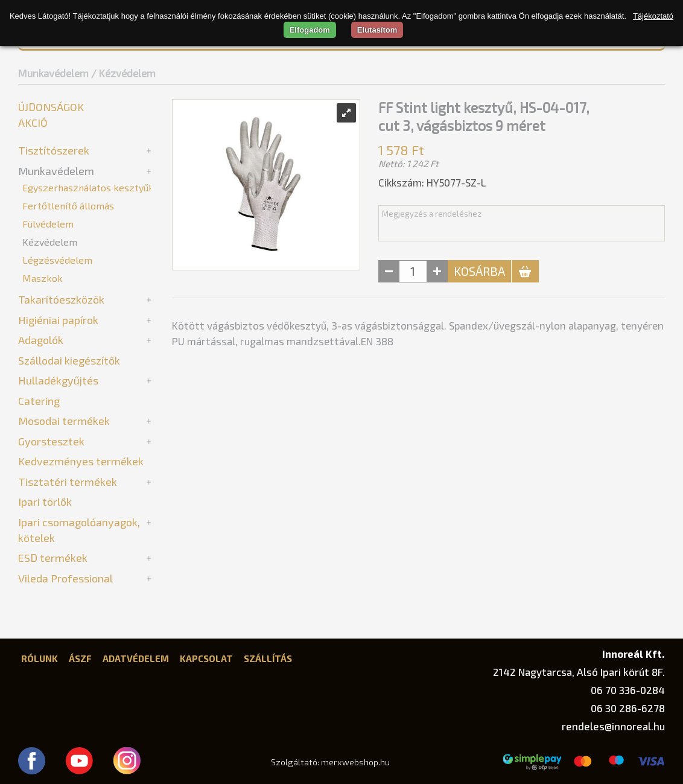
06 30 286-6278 (628, 708)
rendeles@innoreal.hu (613, 726)
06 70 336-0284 (628, 690)
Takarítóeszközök (61, 299)
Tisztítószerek (53, 150)
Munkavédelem (53, 73)
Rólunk (39, 658)
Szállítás (268, 658)
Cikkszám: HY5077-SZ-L (432, 182)
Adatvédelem (136, 658)
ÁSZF (80, 658)
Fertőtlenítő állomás (68, 205)
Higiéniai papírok (58, 320)
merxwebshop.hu (355, 762)
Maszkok (42, 278)
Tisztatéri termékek (67, 481)
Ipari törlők (45, 501)
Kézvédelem (49, 241)
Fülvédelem (48, 223)
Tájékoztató (653, 16)
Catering (39, 400)
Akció (33, 122)
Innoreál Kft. (633, 654)
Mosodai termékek (64, 420)
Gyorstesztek (51, 441)
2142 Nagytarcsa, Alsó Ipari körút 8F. (579, 672)
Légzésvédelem (57, 260)
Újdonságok (51, 106)
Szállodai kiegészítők (69, 360)
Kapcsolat (206, 658)
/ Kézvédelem (123, 73)
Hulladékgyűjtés (58, 380)
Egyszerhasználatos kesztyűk (88, 187)
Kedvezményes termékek (81, 461)
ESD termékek (52, 557)
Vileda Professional (65, 578)
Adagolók (40, 339)
